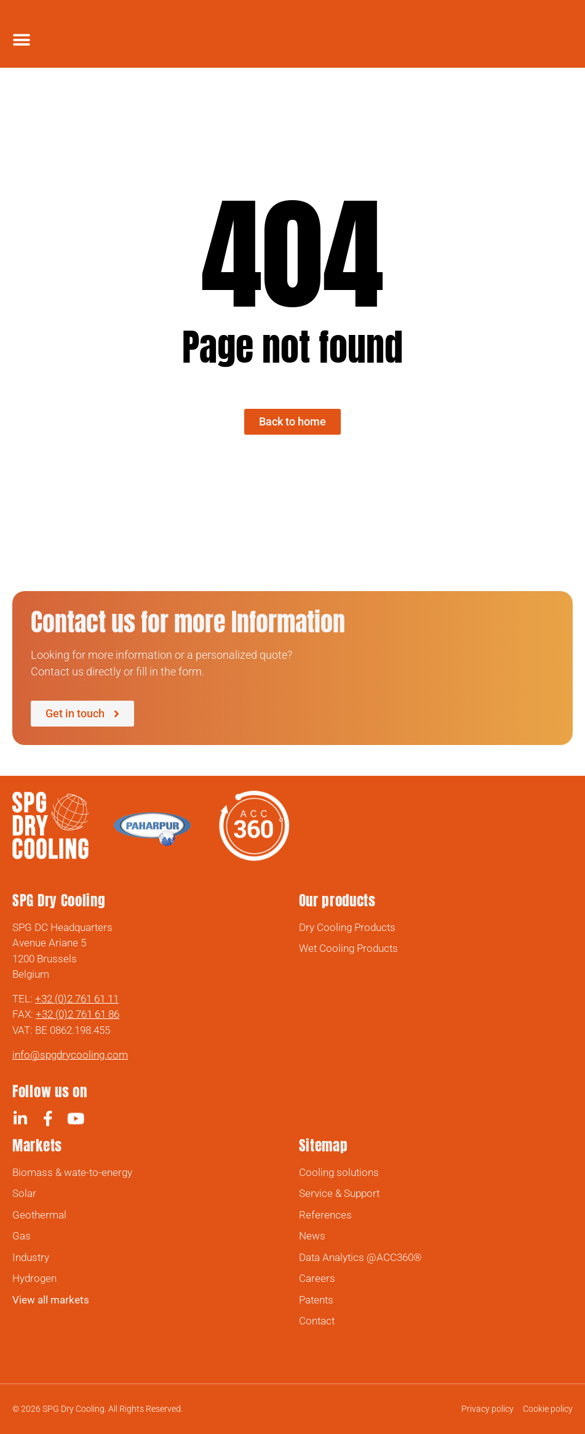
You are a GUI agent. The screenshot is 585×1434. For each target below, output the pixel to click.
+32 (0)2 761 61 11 (77, 999)
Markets (37, 1145)
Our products (337, 900)
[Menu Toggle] (21, 40)
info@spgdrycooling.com (70, 1055)
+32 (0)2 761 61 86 (77, 1014)
